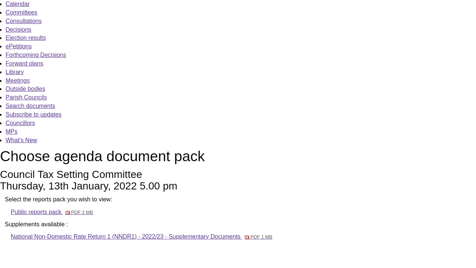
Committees (21, 12)
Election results (26, 38)
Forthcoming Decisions (36, 55)
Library (15, 72)
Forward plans (24, 63)
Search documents (30, 106)
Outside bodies (25, 89)
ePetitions (19, 46)
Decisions (18, 29)
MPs (11, 131)
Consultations (24, 21)
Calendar (18, 4)
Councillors (20, 123)
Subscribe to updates (33, 114)
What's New (21, 140)
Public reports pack (52, 212)
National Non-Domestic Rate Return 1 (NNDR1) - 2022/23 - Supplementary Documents (141, 236)
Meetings (18, 80)
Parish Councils (26, 97)
